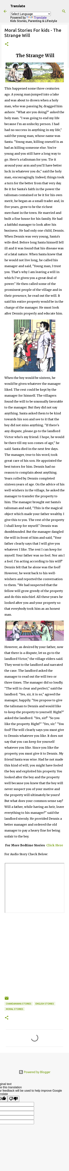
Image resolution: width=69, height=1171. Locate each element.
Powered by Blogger (34, 1072)
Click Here (54, 845)
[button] (6, 44)
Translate (36, 17)
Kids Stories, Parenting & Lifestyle (33, 21)
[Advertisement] (34, 961)
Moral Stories (14, 1009)
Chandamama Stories (18, 1003)
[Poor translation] (13, 1099)
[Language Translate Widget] (30, 14)
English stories (45, 1003)
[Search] (64, 11)
